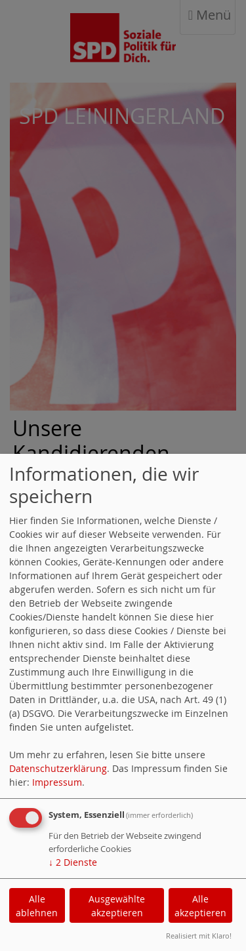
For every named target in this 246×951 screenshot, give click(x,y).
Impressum (57, 782)
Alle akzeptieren (200, 906)
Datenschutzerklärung (58, 768)
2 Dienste (73, 862)
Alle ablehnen (37, 906)
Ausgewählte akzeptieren (117, 906)
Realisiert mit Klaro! (199, 936)
